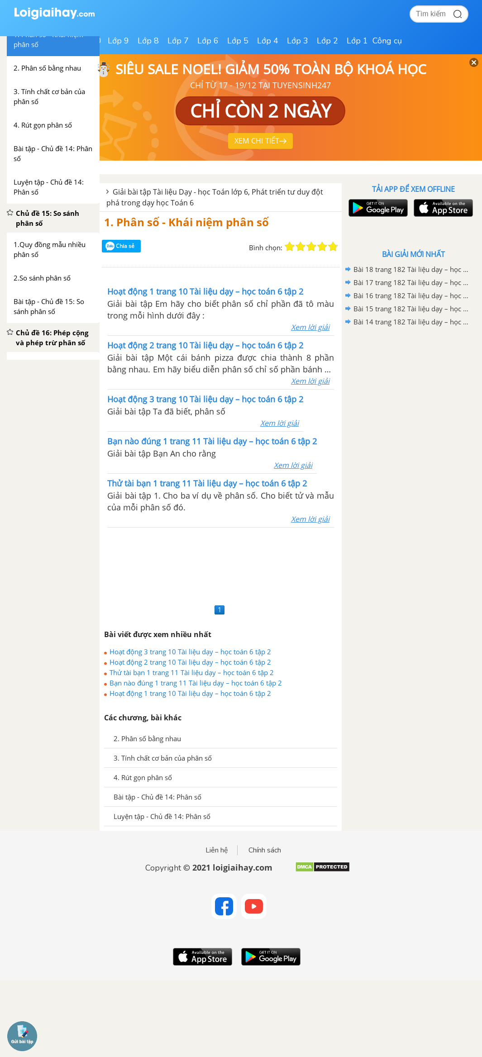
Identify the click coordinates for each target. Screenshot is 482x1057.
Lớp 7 (178, 40)
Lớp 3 (297, 40)
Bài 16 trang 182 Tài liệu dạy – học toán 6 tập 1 (411, 295)
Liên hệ (216, 850)
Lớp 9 (118, 40)
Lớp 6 (208, 40)
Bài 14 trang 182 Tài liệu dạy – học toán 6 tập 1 (411, 321)
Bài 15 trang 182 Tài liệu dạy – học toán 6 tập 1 (411, 308)
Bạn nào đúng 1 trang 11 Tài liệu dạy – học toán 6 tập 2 (196, 682)
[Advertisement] (220, 564)
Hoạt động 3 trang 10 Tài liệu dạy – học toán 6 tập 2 (190, 651)
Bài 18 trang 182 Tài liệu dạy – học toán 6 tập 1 (411, 269)
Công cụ (387, 40)
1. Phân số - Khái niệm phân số (186, 221)
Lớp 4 (267, 40)
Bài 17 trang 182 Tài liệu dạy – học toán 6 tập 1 (411, 282)
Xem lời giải (310, 327)
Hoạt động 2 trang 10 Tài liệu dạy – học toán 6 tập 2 (190, 662)
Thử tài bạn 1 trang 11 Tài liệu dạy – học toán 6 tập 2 (192, 672)
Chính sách (264, 850)
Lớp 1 (357, 40)
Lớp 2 (327, 40)
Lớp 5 (237, 40)
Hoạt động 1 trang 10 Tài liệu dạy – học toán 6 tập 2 (190, 693)
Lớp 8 (148, 40)
